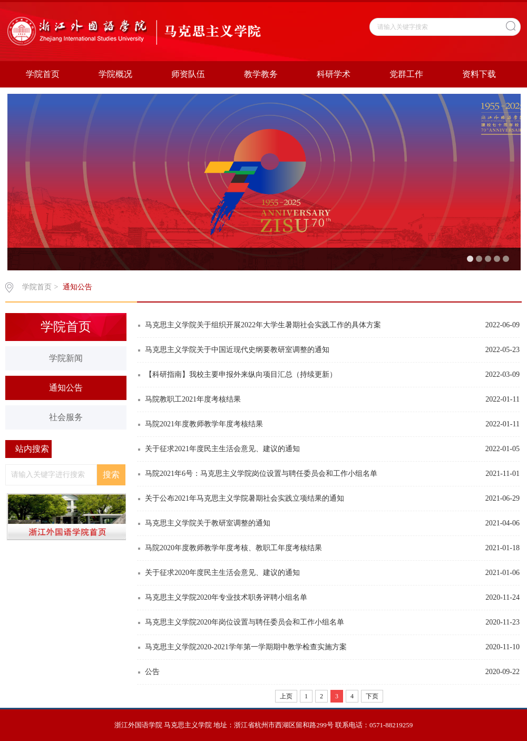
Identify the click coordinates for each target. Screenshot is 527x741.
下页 (372, 696)
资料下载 (479, 74)
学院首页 (43, 74)
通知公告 (77, 287)
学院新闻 (66, 358)
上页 (286, 696)
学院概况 (115, 74)
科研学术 (333, 74)
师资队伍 (188, 74)
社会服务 (66, 417)
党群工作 (406, 74)
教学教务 (261, 74)
